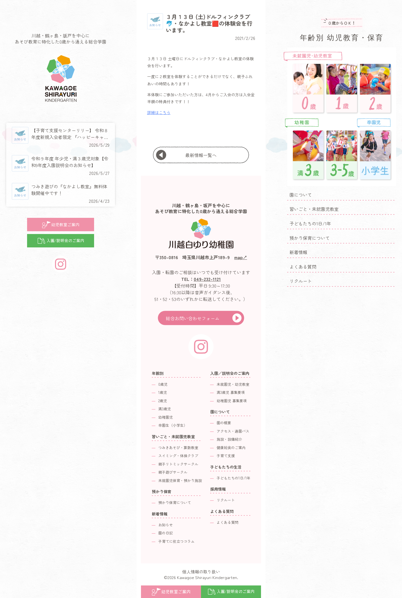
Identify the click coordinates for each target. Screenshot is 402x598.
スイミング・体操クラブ (178, 455)
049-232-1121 (207, 279)
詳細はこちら (159, 112)
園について (300, 194)
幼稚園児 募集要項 (232, 400)
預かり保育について (309, 238)
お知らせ (165, 524)
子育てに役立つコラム (176, 541)
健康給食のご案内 (231, 447)
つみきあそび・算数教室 (178, 447)
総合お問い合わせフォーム (192, 318)
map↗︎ (240, 257)
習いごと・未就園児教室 (314, 209)
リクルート (300, 281)
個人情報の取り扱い (201, 572)
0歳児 (163, 384)
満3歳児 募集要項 (231, 392)
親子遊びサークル (172, 472)
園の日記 (165, 533)
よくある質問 (302, 266)
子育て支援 (226, 455)
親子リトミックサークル (178, 464)
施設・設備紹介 (229, 439)
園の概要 (224, 422)
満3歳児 (164, 408)
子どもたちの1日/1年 (310, 223)
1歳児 (162, 392)
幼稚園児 (165, 417)
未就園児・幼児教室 (233, 384)
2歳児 (162, 400)
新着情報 (298, 252)
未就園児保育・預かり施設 (180, 480)
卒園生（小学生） (172, 425)
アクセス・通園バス (233, 431)
